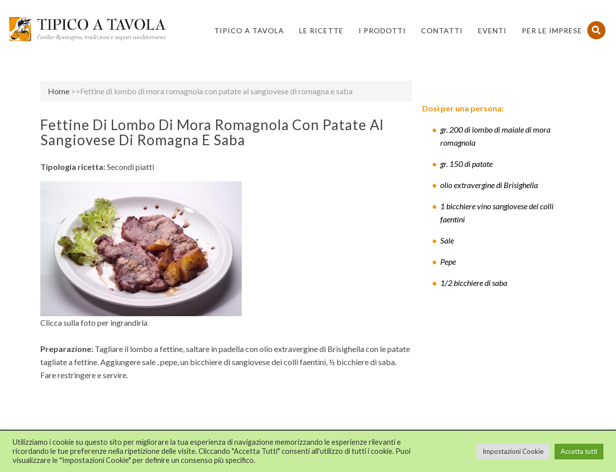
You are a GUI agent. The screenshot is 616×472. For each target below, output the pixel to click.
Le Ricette (321, 30)
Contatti (442, 30)
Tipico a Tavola (249, 30)
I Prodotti (382, 30)
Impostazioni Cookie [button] (513, 451)
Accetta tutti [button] (579, 451)
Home (59, 91)
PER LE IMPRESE (552, 30)
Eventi (492, 30)
